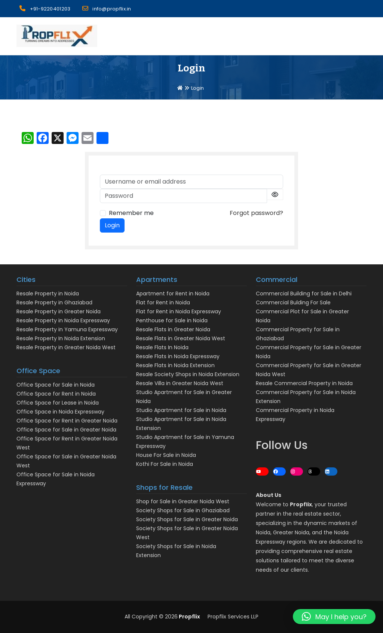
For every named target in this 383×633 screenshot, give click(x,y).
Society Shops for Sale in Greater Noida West (187, 533)
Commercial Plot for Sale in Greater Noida (302, 316)
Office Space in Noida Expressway (60, 411)
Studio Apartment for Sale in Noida (181, 410)
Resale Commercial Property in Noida (304, 383)
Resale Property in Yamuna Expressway (67, 329)
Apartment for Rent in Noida (172, 293)
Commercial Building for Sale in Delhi (304, 293)
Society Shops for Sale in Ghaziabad (183, 510)
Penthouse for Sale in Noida (172, 320)
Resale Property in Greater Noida (58, 311)
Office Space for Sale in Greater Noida (66, 429)
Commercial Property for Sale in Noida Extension (306, 396)
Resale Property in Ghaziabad (54, 302)
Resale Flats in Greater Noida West (180, 338)
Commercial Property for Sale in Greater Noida (308, 352)
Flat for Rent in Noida (163, 302)
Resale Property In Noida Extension (60, 338)
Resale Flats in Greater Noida (173, 329)
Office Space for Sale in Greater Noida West (66, 461)
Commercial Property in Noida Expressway (295, 414)
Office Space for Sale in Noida (55, 384)
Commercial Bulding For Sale (293, 302)
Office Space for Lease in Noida (57, 402)
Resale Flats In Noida (162, 347)
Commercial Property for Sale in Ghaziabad (298, 334)
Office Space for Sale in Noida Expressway (55, 479)
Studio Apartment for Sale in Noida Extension (181, 423)
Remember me (131, 213)
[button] (334, 616)
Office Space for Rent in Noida (56, 393)
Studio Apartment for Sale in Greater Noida (184, 396)
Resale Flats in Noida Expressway (178, 356)
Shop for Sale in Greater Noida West (182, 501)
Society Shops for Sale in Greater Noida (187, 519)
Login (112, 225)
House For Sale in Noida (166, 455)
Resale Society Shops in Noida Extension (187, 374)
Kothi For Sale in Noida (164, 464)
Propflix (189, 616)
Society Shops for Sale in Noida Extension (176, 551)
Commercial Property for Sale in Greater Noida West (308, 370)
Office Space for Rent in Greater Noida (66, 420)
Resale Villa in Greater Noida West (179, 383)
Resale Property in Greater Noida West (66, 347)
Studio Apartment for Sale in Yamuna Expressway (185, 441)
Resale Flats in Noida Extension (175, 365)
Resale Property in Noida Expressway (63, 320)
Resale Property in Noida (47, 293)
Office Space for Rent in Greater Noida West (66, 443)
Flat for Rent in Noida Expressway (178, 311)
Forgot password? (256, 213)
